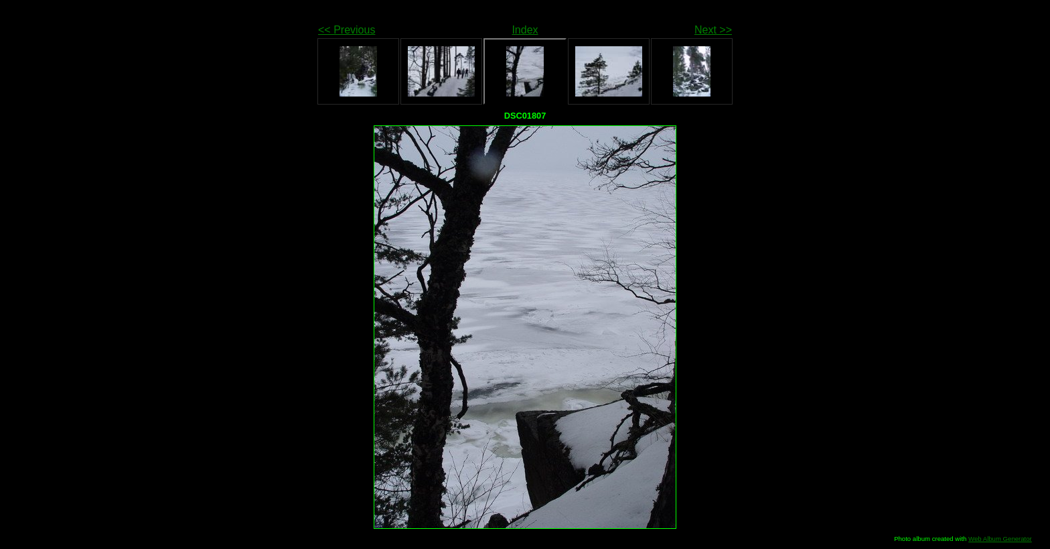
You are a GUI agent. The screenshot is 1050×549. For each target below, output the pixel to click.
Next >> (713, 30)
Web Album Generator (1000, 538)
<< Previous (346, 30)
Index (525, 30)
